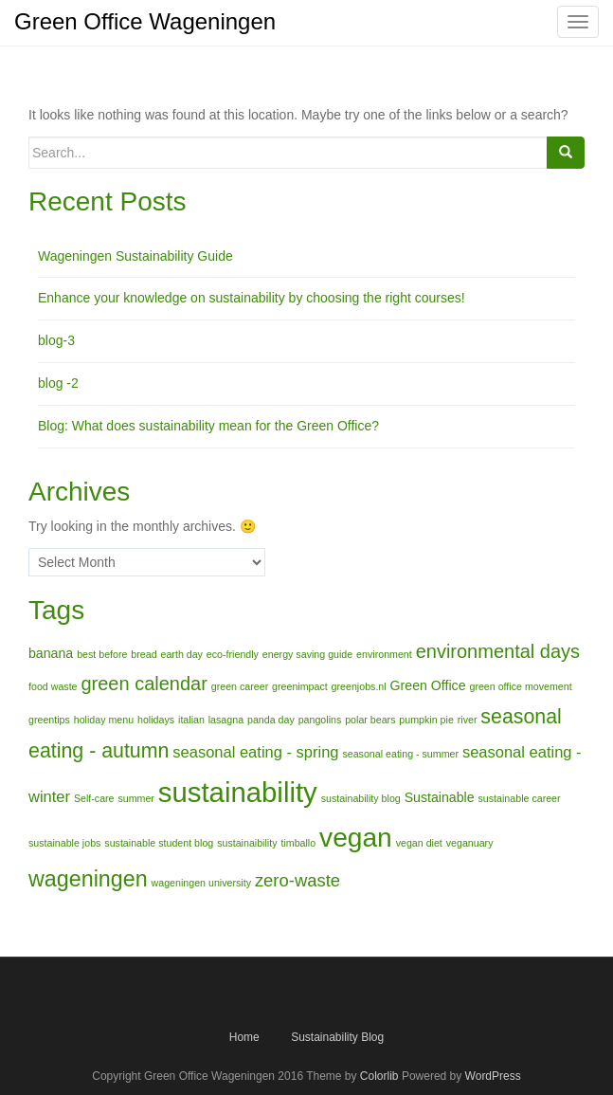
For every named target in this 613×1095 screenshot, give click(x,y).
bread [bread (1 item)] (143, 654)
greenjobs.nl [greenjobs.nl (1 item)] (359, 686)
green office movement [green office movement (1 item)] (520, 686)
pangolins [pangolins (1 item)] (320, 719)
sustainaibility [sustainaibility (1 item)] (247, 843)
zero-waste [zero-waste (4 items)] (297, 880)
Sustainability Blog (337, 1037)
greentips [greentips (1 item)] (49, 719)
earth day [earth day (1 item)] (182, 654)
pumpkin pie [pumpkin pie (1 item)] (426, 719)
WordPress (493, 1076)
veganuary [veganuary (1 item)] (470, 843)
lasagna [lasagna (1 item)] (225, 719)
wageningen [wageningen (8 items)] (88, 879)
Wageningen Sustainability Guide (135, 256)
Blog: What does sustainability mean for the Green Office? (208, 425)
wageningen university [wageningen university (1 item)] (201, 882)
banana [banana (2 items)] (50, 653)
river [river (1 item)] (468, 719)
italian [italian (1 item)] (191, 719)
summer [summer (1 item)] (135, 798)
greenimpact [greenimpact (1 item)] (300, 686)
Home (244, 1037)
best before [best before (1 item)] (102, 654)
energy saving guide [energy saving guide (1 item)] (307, 654)
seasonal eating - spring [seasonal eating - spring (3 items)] (255, 751)
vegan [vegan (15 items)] (355, 837)
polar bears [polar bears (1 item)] (370, 719)
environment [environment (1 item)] (384, 654)
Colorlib (379, 1076)
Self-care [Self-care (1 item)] (94, 798)
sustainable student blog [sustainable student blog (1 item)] (158, 843)
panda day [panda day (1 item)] (271, 719)
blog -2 (58, 383)
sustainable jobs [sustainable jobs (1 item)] (64, 843)
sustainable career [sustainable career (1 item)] (519, 798)
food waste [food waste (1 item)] (53, 686)
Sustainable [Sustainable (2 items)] (440, 797)
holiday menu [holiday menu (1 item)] (104, 719)
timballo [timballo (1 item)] (298, 843)
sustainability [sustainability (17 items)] (237, 792)
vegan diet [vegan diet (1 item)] (419, 843)
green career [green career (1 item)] (239, 686)
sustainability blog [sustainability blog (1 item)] (361, 798)
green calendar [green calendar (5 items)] (144, 683)
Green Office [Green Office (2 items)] (428, 685)
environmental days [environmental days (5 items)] (498, 651)
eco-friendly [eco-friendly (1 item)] (233, 654)
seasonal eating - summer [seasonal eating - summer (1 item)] (400, 753)
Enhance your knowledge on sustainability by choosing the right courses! (251, 297)
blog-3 (56, 340)
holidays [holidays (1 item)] (155, 719)
